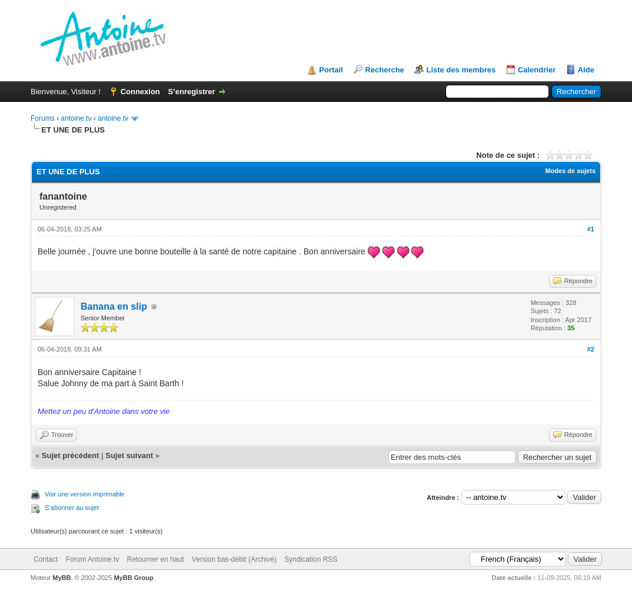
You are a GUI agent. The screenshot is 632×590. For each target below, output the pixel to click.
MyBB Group (133, 577)
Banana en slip (114, 306)
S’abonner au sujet (72, 507)
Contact (46, 559)
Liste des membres (460, 69)
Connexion (140, 91)
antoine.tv (76, 118)
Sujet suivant (129, 455)
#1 (590, 229)
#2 (590, 349)
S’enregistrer (191, 91)
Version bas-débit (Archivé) (234, 559)
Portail (330, 69)
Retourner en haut (155, 559)
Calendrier (537, 69)
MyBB (61, 577)
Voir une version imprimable (85, 494)
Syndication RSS (310, 559)
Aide (586, 69)
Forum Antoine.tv (92, 559)
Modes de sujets (570, 170)
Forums (43, 118)
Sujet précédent (70, 455)
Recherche (384, 69)
